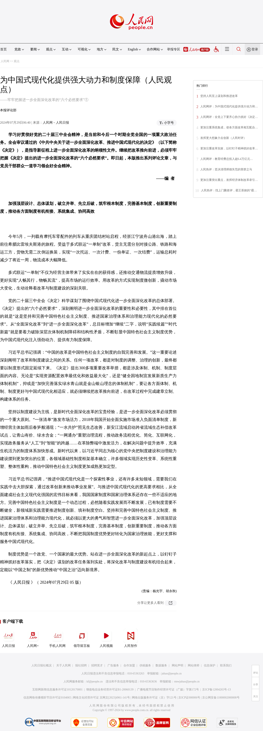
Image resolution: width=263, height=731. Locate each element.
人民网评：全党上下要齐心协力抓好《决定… (229, 117)
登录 (254, 49)
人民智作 (130, 638)
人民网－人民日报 (56, 122)
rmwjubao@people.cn (187, 681)
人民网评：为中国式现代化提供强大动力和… (229, 106)
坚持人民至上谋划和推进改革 (219, 96)
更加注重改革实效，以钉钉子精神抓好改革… (229, 148)
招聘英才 (97, 665)
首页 (3, 49)
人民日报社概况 (41, 665)
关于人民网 (63, 665)
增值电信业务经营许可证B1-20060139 (110, 689)
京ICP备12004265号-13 (216, 689)
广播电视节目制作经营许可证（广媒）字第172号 (168, 689)
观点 (17, 61)
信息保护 (209, 665)
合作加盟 (129, 665)
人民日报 (8, 638)
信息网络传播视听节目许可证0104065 (47, 697)
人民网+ (33, 638)
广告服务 (113, 665)
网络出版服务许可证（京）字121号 (154, 697)
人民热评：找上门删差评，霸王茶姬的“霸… (229, 190)
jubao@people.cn (171, 673)
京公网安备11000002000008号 (220, 697)
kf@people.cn (95, 681)
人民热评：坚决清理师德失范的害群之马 (226, 169)
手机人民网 (57, 638)
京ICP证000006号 (189, 697)
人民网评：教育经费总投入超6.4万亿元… (226, 158)
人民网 (5, 61)
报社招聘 (81, 665)
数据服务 (161, 665)
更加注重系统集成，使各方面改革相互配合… (229, 127)
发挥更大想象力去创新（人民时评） (223, 137)
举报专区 (173, 49)
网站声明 (177, 665)
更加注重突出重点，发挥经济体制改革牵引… (229, 179)
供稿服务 (145, 665)
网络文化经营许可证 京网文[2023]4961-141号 (101, 697)
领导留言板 (82, 638)
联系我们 (226, 665)
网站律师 (193, 665)
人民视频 (106, 638)
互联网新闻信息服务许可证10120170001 (57, 689)
